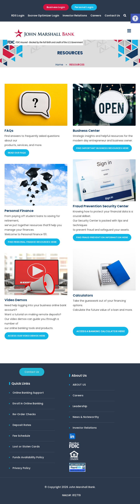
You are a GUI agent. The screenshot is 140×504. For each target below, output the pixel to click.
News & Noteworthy (86, 417)
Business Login (56, 7)
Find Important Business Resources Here (102, 148)
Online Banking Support (28, 393)
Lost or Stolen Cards (26, 446)
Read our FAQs (17, 152)
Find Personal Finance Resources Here (32, 242)
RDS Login (17, 15)
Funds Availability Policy (28, 457)
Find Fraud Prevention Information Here (102, 237)
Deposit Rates (22, 425)
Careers (95, 15)
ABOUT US (79, 384)
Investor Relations (75, 15)
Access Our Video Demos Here (26, 335)
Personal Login (84, 7)
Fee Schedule (21, 436)
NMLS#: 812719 (71, 495)
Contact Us (112, 15)
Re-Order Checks (24, 414)
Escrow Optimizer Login (43, 15)
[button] (135, 18)
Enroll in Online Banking (28, 403)
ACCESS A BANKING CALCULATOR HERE (100, 331)
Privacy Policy (21, 468)
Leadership (80, 406)
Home (59, 64)
